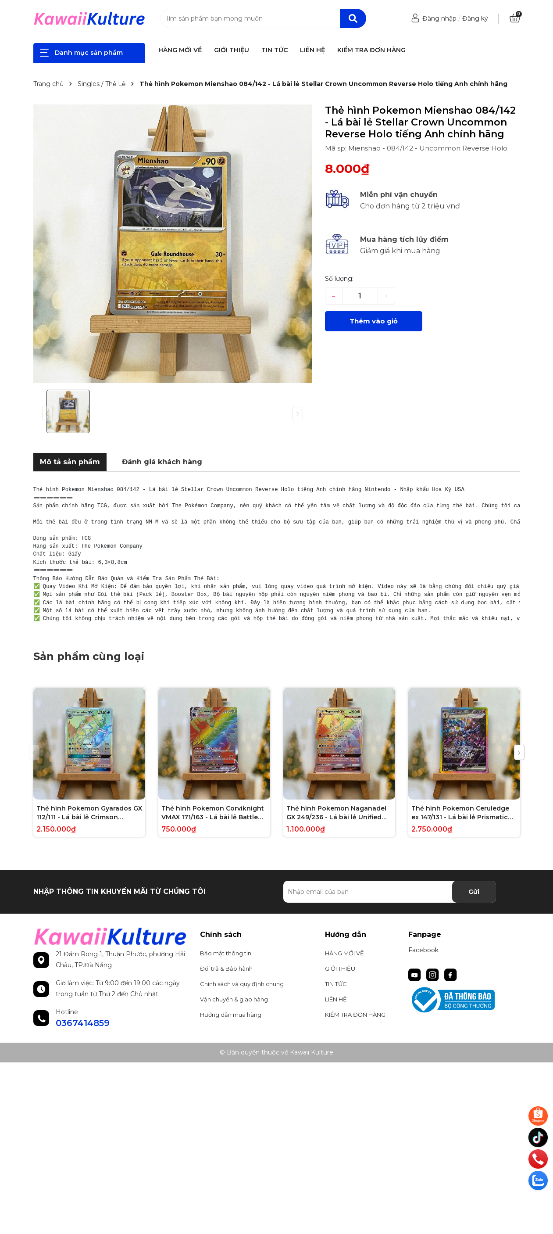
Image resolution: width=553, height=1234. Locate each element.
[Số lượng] (360, 296)
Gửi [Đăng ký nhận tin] (473, 892)
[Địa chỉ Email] (389, 892)
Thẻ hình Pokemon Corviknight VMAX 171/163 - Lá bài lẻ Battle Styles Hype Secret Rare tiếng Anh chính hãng (212, 812)
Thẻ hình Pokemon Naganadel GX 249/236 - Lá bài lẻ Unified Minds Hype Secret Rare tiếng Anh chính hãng (336, 812)
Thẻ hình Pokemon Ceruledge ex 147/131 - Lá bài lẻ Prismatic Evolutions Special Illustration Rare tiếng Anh (460, 812)
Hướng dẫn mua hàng (230, 1014)
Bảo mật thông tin (225, 953)
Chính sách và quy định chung (242, 983)
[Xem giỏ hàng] (515, 18)
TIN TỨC (274, 50)
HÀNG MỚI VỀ (180, 50)
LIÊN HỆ (312, 50)
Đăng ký (475, 18)
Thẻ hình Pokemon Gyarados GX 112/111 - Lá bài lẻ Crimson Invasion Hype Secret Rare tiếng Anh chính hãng (89, 812)
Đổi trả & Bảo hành (226, 968)
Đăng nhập (439, 18)
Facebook (423, 950)
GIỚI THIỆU (231, 50)
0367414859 (83, 1023)
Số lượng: (339, 279)
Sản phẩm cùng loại (88, 656)
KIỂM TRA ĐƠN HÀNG (371, 50)
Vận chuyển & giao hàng (234, 999)
